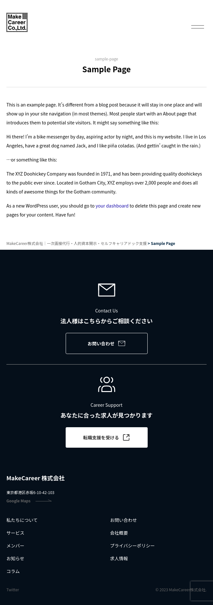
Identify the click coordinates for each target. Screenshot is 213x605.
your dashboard (111, 205)
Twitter (12, 589)
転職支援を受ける (106, 437)
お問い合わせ (107, 343)
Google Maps (29, 501)
